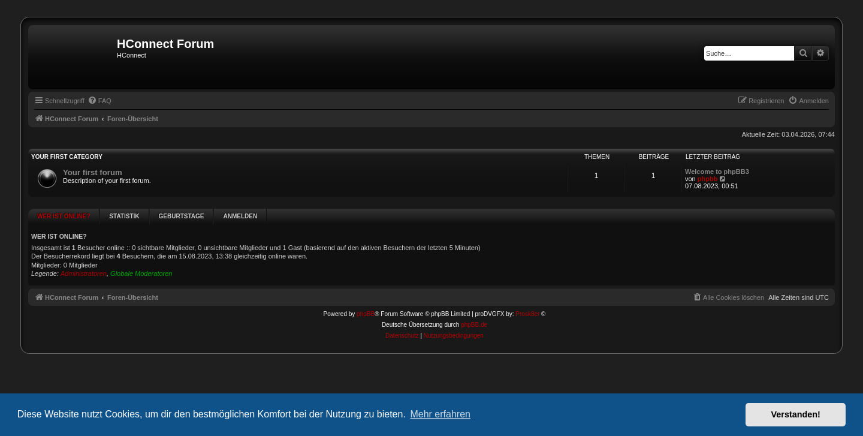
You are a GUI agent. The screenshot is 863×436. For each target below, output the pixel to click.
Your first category (66, 157)
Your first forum (92, 172)
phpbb (708, 178)
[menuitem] (99, 101)
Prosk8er (527, 285)
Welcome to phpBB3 (717, 171)
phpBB (366, 285)
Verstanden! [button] (795, 414)
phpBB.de (474, 296)
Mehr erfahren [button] (440, 414)
